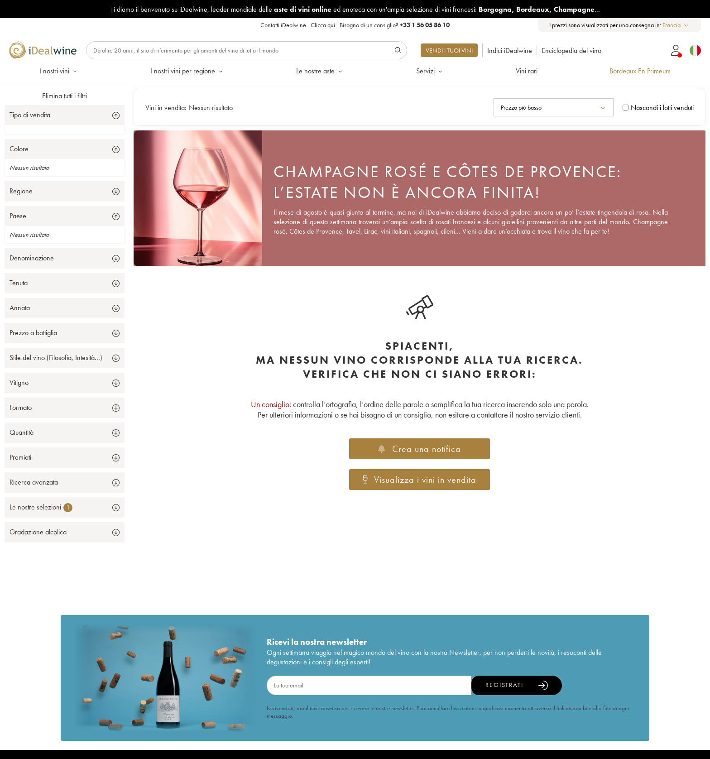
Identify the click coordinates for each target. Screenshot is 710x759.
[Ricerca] (246, 50)
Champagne (574, 9)
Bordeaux (532, 9)
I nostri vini (58, 71)
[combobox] (676, 25)
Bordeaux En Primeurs (640, 71)
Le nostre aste (320, 71)
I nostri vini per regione (187, 71)
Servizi (430, 71)
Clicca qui (323, 25)
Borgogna (495, 9)
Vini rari (526, 71)
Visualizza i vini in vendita (420, 479)
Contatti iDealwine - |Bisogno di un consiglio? (355, 25)
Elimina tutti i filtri (64, 96)
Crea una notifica (419, 449)
